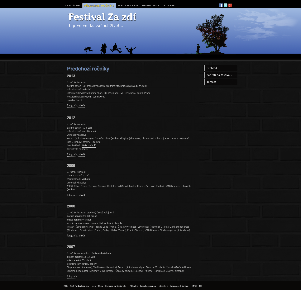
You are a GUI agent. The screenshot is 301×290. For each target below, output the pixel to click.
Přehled (212, 68)
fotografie (72, 105)
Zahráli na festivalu (219, 75)
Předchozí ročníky (99, 5)
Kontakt (170, 5)
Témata (211, 81)
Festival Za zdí (102, 17)
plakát (82, 105)
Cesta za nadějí (80, 149)
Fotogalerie (128, 5)
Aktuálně (72, 5)
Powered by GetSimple (115, 286)
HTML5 (194, 286)
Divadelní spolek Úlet (93, 96)
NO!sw (100, 286)
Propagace (151, 5)
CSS (201, 286)
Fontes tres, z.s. (82, 286)
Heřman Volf (89, 145)
